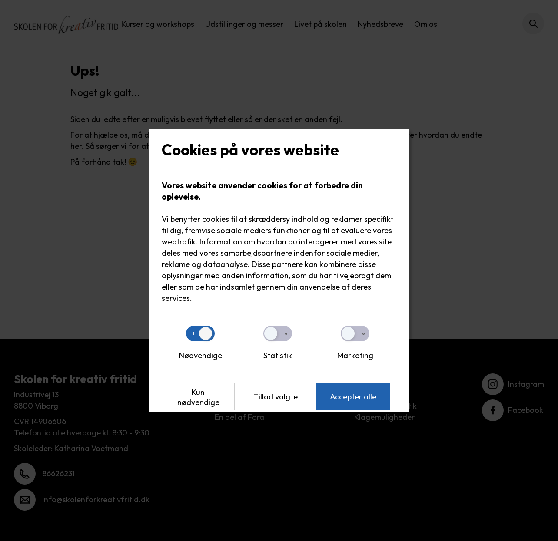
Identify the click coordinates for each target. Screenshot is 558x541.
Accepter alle (353, 397)
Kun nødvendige (198, 397)
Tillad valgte (275, 397)
